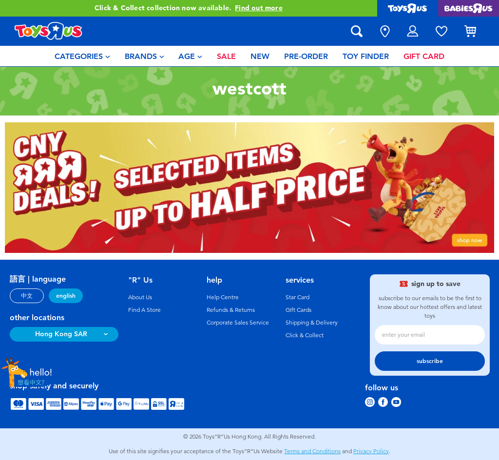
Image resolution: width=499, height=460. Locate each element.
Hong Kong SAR (61, 334)
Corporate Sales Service (238, 322)
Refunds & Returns (231, 310)
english (66, 295)
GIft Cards (298, 310)
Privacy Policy (371, 451)
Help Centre (223, 297)
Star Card (297, 297)
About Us (140, 297)
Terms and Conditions (312, 451)
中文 (27, 295)
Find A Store (144, 310)
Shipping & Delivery (312, 322)
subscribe (430, 361)
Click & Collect (305, 335)
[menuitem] (82, 56)
